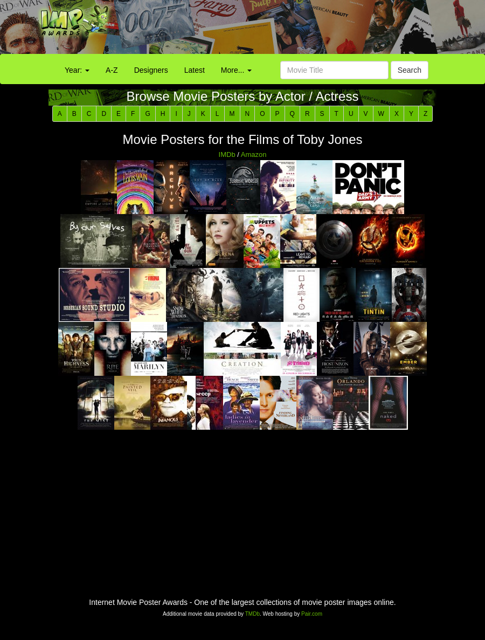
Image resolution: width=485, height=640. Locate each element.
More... (236, 70)
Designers (151, 70)
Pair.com (311, 614)
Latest (194, 70)
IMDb (227, 154)
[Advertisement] (303, 30)
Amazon (254, 154)
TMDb (252, 614)
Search (409, 70)
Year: (77, 70)
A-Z (112, 70)
